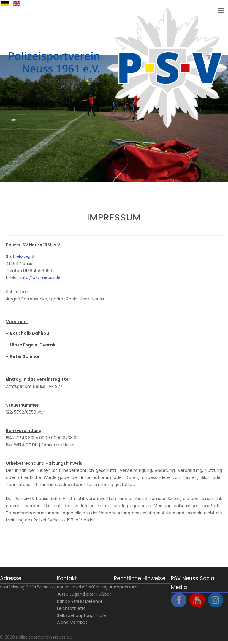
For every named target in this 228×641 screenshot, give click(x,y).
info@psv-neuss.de (40, 277)
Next (10, 187)
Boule (62, 587)
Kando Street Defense (80, 601)
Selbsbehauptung (75, 615)
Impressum (125, 587)
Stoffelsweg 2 (20, 256)
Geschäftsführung (88, 587)
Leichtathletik (71, 608)
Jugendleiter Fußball (90, 594)
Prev (10, 194)
